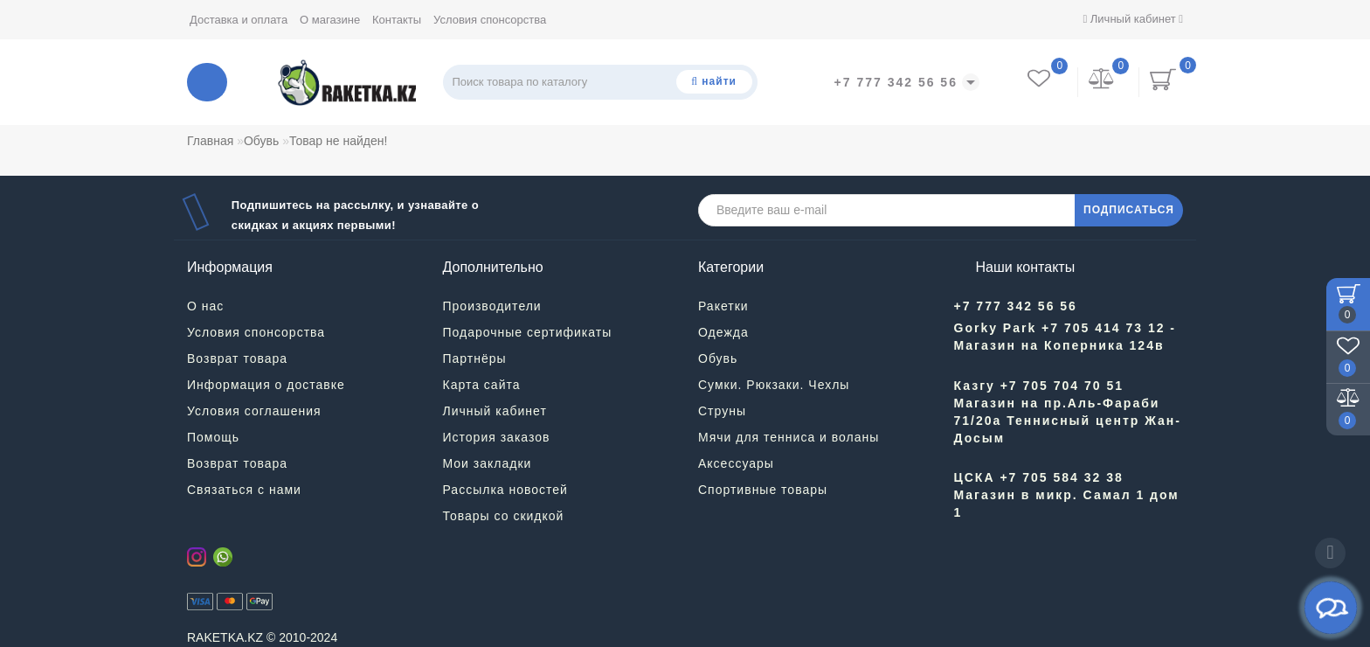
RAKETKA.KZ (225, 637)
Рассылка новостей (505, 490)
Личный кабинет (1133, 18)
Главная (210, 141)
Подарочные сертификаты (527, 332)
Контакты (396, 19)
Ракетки (723, 306)
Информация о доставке (266, 385)
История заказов (496, 437)
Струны (722, 411)
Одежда (723, 332)
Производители (492, 306)
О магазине (330, 19)
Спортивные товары (762, 490)
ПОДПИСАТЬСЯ (1128, 210)
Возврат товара (237, 358)
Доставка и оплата (238, 19)
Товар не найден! (338, 141)
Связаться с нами (244, 490)
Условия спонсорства (489, 19)
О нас (205, 306)
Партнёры (475, 358)
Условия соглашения (254, 411)
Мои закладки (487, 463)
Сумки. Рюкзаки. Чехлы (773, 385)
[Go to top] (1330, 553)
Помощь (213, 437)
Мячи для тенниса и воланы (788, 437)
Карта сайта (482, 385)
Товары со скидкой (503, 516)
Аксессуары (736, 463)
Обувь (261, 141)
